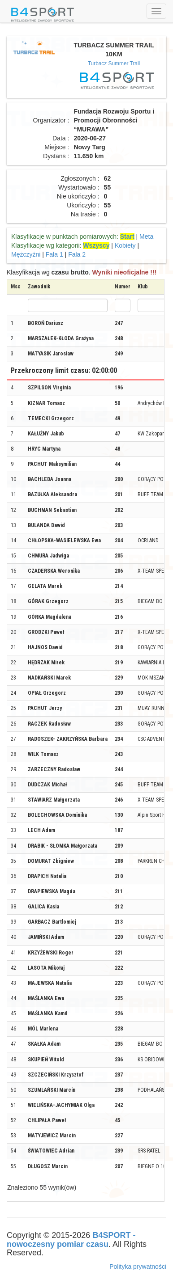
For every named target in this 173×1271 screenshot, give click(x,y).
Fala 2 (77, 254)
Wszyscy (96, 245)
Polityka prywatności (137, 1266)
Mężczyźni (25, 254)
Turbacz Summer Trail (114, 63)
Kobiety (125, 245)
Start (127, 236)
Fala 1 (54, 254)
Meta (146, 236)
